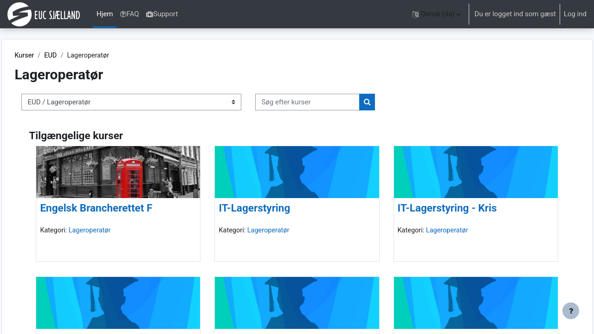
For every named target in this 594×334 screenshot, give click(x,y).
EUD (72, 55)
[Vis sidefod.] (570, 310)
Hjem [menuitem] (105, 14)
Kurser (45, 55)
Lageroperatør (112, 231)
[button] (436, 14)
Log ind (575, 14)
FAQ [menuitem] (129, 14)
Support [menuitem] (162, 14)
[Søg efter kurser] (328, 102)
